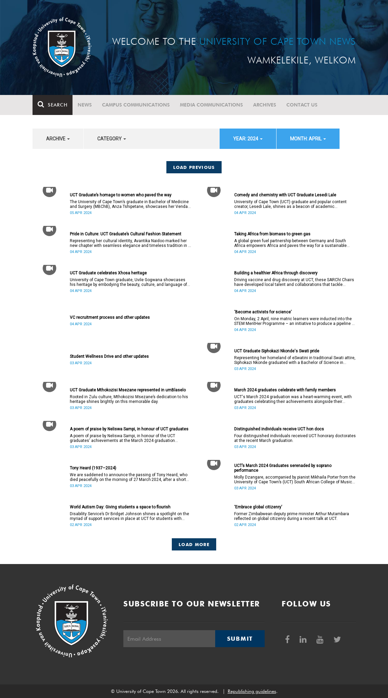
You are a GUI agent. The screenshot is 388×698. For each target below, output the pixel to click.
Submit (240, 638)
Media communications (211, 105)
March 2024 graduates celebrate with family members (285, 390)
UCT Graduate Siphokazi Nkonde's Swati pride (276, 351)
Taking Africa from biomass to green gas (272, 234)
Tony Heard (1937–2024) (93, 468)
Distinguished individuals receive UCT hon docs (279, 429)
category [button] (111, 138)
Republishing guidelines (252, 691)
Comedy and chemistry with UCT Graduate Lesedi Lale (285, 195)
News (85, 105)
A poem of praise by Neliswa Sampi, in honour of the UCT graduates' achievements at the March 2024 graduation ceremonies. (122, 438)
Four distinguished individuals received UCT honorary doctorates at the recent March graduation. (295, 438)
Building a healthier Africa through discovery (276, 273)
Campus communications (136, 105)
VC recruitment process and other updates (110, 317)
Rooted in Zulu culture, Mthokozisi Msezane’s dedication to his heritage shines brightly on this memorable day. (129, 399)
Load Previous (194, 167)
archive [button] (58, 138)
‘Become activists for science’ (262, 312)
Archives (264, 105)
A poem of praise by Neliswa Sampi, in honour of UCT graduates (129, 429)
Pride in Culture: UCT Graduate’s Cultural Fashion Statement (125, 234)
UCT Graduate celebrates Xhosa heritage (108, 273)
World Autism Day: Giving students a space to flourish (120, 507)
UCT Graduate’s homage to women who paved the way (120, 195)
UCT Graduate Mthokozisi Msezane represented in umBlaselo (128, 390)
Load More (194, 544)
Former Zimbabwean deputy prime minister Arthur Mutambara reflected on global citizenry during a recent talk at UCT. (291, 516)
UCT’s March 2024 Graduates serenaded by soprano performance (282, 468)
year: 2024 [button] (248, 138)
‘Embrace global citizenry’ (258, 507)
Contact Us (302, 105)
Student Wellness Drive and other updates (109, 356)
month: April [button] (308, 138)
